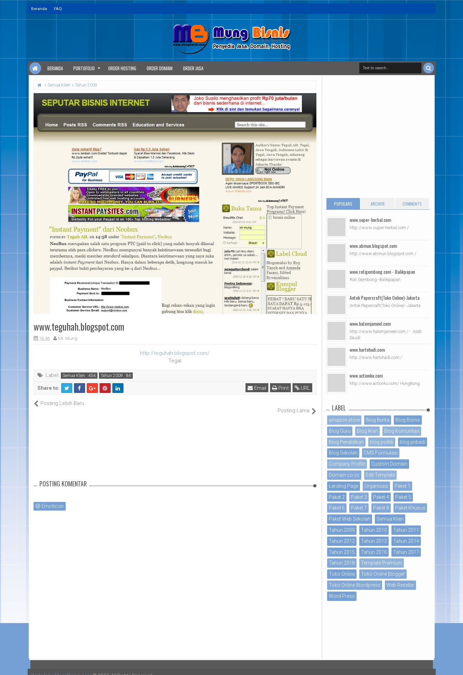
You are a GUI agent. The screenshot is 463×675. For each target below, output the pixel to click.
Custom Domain (389, 464)
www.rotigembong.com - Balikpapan (382, 271)
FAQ (58, 8)
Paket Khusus (410, 508)
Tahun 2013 (374, 541)
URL (303, 388)
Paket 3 (359, 497)
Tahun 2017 (406, 552)
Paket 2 (337, 497)
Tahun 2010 (374, 530)
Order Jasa (193, 68)
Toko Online (342, 574)
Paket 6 (337, 508)
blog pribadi (412, 442)
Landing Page (343, 486)
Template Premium (381, 563)
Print (280, 388)
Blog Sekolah (343, 453)
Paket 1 (402, 486)
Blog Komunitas (401, 431)
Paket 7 (359, 508)
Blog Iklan (367, 431)
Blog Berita (377, 420)
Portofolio (84, 68)
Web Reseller (400, 585)
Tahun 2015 (342, 552)
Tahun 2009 (112, 375)
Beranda (39, 8)
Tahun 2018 (342, 563)
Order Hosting (122, 68)
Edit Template (380, 475)
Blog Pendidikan (346, 442)
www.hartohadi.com (367, 349)
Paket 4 (381, 497)
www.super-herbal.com (370, 219)
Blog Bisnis (408, 420)
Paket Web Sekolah (349, 519)
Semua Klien (74, 375)
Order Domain (160, 68)
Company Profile (347, 464)
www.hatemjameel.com (370, 323)
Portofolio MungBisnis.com (61, 668)
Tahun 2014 (406, 541)
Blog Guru (340, 431)
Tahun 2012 (342, 541)
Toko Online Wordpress (354, 585)
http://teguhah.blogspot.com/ (175, 353)
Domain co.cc (344, 475)
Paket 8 (381, 508)
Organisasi (376, 486)
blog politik (381, 442)
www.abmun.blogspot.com (373, 245)
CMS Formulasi (381, 453)
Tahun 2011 (406, 530)
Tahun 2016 (374, 552)
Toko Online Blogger (383, 574)
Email (257, 388)
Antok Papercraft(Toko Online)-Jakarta (384, 297)
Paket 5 (403, 497)
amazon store (344, 420)
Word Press (342, 596)
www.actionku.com (366, 375)
